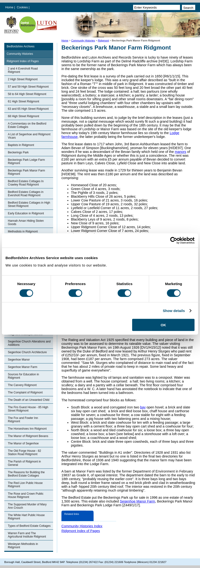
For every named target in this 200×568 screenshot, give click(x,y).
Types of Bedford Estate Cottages (29, 526)
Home (9, 7)
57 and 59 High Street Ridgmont (28, 86)
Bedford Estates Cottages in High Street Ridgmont (29, 204)
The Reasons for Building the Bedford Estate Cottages (26, 474)
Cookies (23, 7)
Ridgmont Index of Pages (23, 61)
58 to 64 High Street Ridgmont (27, 94)
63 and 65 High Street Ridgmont (28, 109)
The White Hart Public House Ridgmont (26, 516)
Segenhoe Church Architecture (27, 352)
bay (142, 407)
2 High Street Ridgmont (23, 79)
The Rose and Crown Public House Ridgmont (25, 495)
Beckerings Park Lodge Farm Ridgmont (26, 161)
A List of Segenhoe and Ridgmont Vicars (29, 136)
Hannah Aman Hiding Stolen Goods (26, 222)
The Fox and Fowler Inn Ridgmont (23, 419)
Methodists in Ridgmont (23, 231)
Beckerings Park (18, 152)
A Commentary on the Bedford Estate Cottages (27, 125)
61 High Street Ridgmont (23, 101)
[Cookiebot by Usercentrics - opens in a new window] (174, 240)
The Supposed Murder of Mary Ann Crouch (27, 506)
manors (180, 152)
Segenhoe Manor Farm (22, 367)
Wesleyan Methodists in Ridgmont (23, 545)
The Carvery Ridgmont (22, 385)
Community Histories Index (81, 526)
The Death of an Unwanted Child (28, 400)
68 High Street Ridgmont (23, 116)
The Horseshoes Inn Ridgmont (27, 428)
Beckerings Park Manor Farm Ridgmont (26, 172)
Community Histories (83, 40)
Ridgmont (103, 40)
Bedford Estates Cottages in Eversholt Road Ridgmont (25, 193)
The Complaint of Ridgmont (25, 392)
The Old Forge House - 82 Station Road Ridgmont (24, 452)
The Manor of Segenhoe (23, 443)
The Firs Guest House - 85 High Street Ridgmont (28, 409)
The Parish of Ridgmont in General (24, 463)
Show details (174, 310)
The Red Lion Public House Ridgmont (25, 484)
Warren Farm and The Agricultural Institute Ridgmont (27, 535)
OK (163, 325)
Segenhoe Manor (19, 359)
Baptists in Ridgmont (21, 145)
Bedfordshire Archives (21, 46)
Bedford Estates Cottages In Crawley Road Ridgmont (26, 183)
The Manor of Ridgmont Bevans (28, 436)
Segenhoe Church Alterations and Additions (29, 343)
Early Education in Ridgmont (26, 213)
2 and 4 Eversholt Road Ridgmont (23, 70)
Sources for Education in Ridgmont (23, 376)
